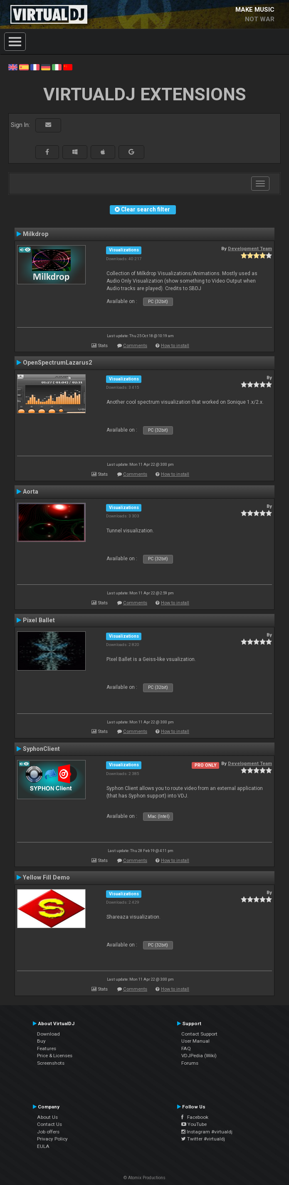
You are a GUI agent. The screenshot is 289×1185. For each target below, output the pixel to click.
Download (48, 1034)
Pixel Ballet (39, 620)
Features (46, 1048)
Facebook (194, 1117)
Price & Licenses (54, 1055)
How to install (175, 345)
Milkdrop (35, 234)
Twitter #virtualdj (203, 1139)
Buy (41, 1041)
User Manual (195, 1041)
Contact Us (49, 1124)
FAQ (186, 1048)
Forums (189, 1063)
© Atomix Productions (144, 1177)
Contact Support (199, 1034)
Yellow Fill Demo (46, 877)
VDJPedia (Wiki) (199, 1055)
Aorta (30, 491)
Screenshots (50, 1063)
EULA (43, 1146)
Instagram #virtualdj (206, 1132)
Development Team (250, 248)
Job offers (48, 1132)
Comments (135, 345)
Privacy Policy (52, 1139)
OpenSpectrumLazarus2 (57, 362)
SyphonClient (41, 748)
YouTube (194, 1124)
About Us (47, 1117)
